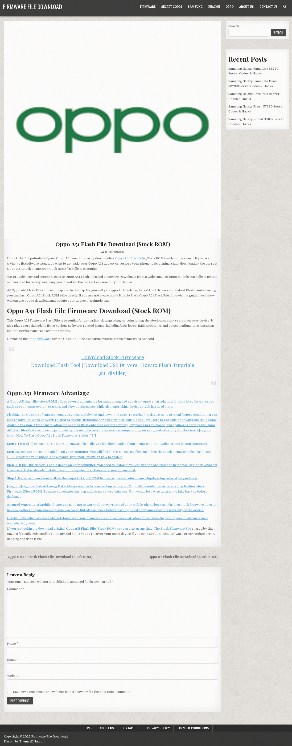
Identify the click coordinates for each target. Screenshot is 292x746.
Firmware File (180, 528)
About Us (246, 7)
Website (13, 675)
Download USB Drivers (110, 365)
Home (87, 728)
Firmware (148, 7)
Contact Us (268, 7)
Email (12, 659)
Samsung (195, 7)
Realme (214, 7)
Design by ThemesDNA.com (24, 741)
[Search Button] (284, 6)
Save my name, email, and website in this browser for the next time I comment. (72, 692)
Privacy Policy (158, 728)
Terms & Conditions (193, 728)
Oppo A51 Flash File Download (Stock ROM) (112, 244)
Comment (15, 589)
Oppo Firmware (114, 252)
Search (233, 26)
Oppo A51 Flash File (130, 258)
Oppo (230, 7)
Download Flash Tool (56, 365)
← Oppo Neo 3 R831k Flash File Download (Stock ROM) (48, 557)
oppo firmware (40, 339)
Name (12, 643)
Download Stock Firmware (112, 357)
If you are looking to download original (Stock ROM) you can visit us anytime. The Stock (88, 528)
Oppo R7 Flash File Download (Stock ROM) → (185, 557)
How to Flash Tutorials (167, 365)
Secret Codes (171, 7)
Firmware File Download (32, 6)
